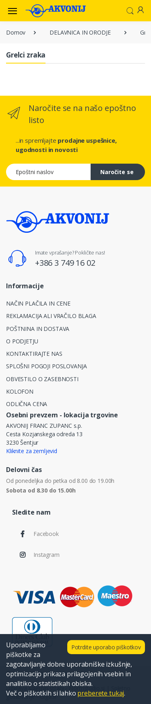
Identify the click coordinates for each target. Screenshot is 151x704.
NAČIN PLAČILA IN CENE (38, 303)
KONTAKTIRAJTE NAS (34, 353)
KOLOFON (19, 391)
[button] (130, 10)
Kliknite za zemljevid (31, 451)
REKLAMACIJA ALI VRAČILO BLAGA (51, 316)
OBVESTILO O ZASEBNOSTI (42, 379)
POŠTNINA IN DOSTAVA (37, 329)
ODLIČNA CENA (26, 404)
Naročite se (117, 172)
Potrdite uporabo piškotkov (106, 647)
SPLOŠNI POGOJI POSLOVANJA (46, 366)
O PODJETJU (22, 341)
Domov (15, 32)
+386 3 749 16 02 (65, 262)
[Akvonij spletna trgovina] (55, 10)
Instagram (46, 554)
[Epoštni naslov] (48, 172)
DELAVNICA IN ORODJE (80, 32)
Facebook (46, 534)
